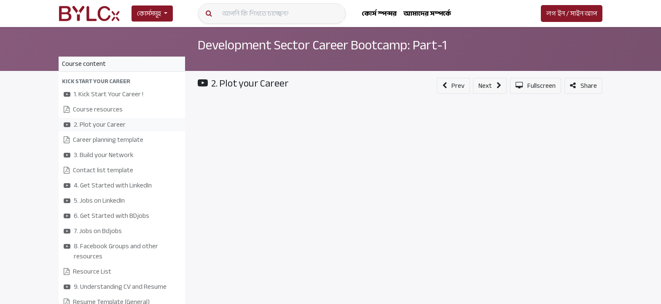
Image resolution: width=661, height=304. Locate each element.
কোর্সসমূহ (149, 13)
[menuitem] (379, 13)
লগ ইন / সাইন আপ (571, 13)
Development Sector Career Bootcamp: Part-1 (323, 45)
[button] (122, 81)
